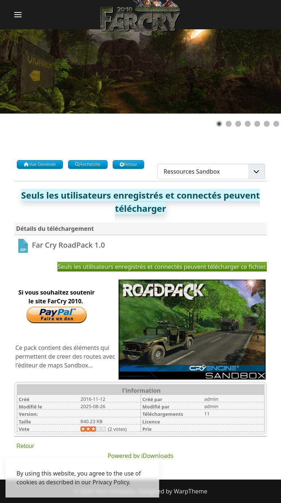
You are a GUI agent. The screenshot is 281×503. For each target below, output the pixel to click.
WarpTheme (190, 491)
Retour (25, 446)
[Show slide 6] (267, 124)
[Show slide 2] (229, 124)
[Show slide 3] (238, 124)
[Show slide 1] (219, 124)
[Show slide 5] (257, 124)
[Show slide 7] (276, 124)
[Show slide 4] (248, 124)
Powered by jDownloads (140, 456)
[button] (18, 14)
